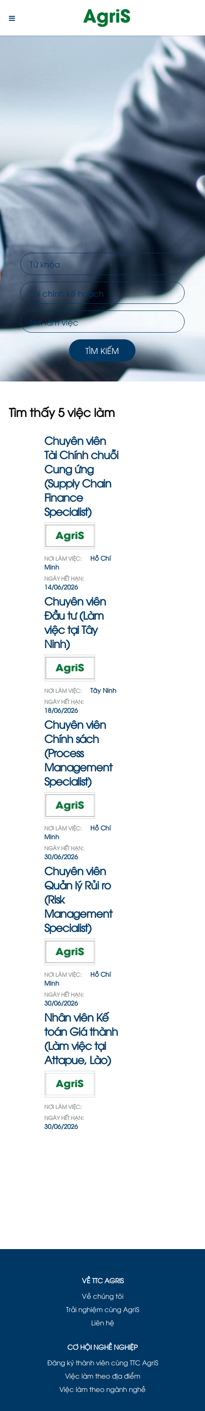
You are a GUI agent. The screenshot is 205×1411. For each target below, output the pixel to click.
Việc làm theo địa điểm (102, 1375)
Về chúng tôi (103, 1295)
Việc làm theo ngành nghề (102, 1388)
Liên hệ (102, 1322)
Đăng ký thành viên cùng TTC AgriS (102, 1362)
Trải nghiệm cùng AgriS (102, 1309)
